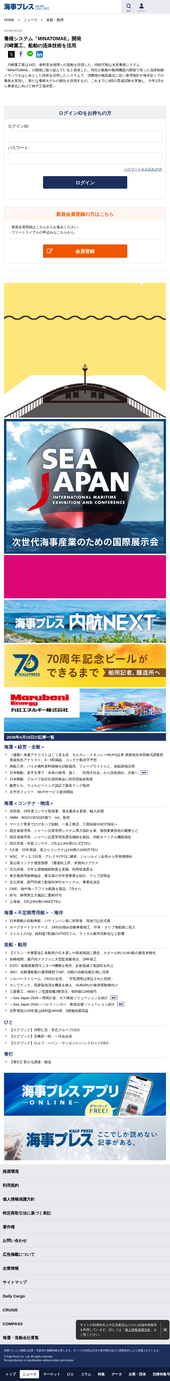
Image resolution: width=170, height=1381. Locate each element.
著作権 (9, 1227)
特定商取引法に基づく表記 (27, 1213)
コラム (86, 1374)
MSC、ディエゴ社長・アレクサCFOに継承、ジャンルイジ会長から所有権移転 (71, 856)
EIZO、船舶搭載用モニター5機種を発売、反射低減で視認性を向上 (62, 966)
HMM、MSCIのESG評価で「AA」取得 (40, 818)
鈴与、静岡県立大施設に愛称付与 (36, 895)
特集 (101, 1374)
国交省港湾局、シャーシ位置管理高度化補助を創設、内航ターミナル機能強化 (70, 837)
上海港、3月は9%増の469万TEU (35, 902)
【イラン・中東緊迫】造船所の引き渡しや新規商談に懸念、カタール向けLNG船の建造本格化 (83, 953)
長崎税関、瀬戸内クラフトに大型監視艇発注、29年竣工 (53, 959)
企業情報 (11, 1268)
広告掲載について (19, 1254)
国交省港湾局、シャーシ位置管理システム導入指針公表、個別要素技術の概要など (74, 831)
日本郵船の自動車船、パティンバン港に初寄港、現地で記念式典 (60, 921)
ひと (8, 1022)
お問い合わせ (15, 1240)
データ (116, 1374)
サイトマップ (15, 1282)
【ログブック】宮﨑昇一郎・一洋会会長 (41, 1036)
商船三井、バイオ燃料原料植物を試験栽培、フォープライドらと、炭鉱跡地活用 (72, 766)
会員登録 (85, 251)
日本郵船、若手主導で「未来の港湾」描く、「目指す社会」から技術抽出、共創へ (79, 773)
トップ (10, 1374)
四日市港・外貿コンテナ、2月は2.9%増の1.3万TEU (50, 843)
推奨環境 (11, 1171)
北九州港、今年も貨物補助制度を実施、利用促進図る (51, 869)
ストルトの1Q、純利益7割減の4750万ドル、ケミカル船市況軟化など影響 (67, 934)
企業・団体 (137, 1374)
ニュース (29, 1374)
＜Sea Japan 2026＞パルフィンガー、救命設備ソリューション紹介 (67, 1004)
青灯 (8, 1054)
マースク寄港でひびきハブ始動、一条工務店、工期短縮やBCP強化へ (64, 824)
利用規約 (11, 1185)
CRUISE (10, 1310)
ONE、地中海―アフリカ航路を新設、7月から (46, 889)
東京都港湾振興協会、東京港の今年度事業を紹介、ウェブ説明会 (60, 876)
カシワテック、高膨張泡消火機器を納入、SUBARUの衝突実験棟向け (64, 985)
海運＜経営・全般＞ (24, 747)
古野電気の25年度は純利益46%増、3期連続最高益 (49, 1011)
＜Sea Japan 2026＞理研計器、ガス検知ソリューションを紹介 (63, 998)
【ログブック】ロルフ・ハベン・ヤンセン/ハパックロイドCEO (59, 1043)
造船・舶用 (15, 944)
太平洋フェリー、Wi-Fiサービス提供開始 (41, 792)
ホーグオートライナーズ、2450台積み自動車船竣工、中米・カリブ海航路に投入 (73, 927)
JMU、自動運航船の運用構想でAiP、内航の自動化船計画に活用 (59, 972)
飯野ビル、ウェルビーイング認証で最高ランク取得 (50, 786)
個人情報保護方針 (137, 1329)
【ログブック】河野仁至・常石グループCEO (45, 1030)
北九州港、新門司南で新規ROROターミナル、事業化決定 (55, 882)
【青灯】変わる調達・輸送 (30, 1062)
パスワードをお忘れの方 (143, 169)
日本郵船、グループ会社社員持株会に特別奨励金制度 (51, 779)
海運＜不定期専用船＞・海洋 (33, 912)
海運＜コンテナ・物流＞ (29, 803)
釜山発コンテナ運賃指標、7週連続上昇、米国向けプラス (54, 863)
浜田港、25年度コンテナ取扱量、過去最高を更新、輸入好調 (57, 811)
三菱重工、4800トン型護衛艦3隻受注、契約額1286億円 (53, 992)
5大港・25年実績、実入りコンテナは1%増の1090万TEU (54, 850)
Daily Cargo (14, 1296)
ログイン (85, 182)
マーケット (51, 1374)
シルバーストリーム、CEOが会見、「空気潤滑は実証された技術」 (62, 979)
